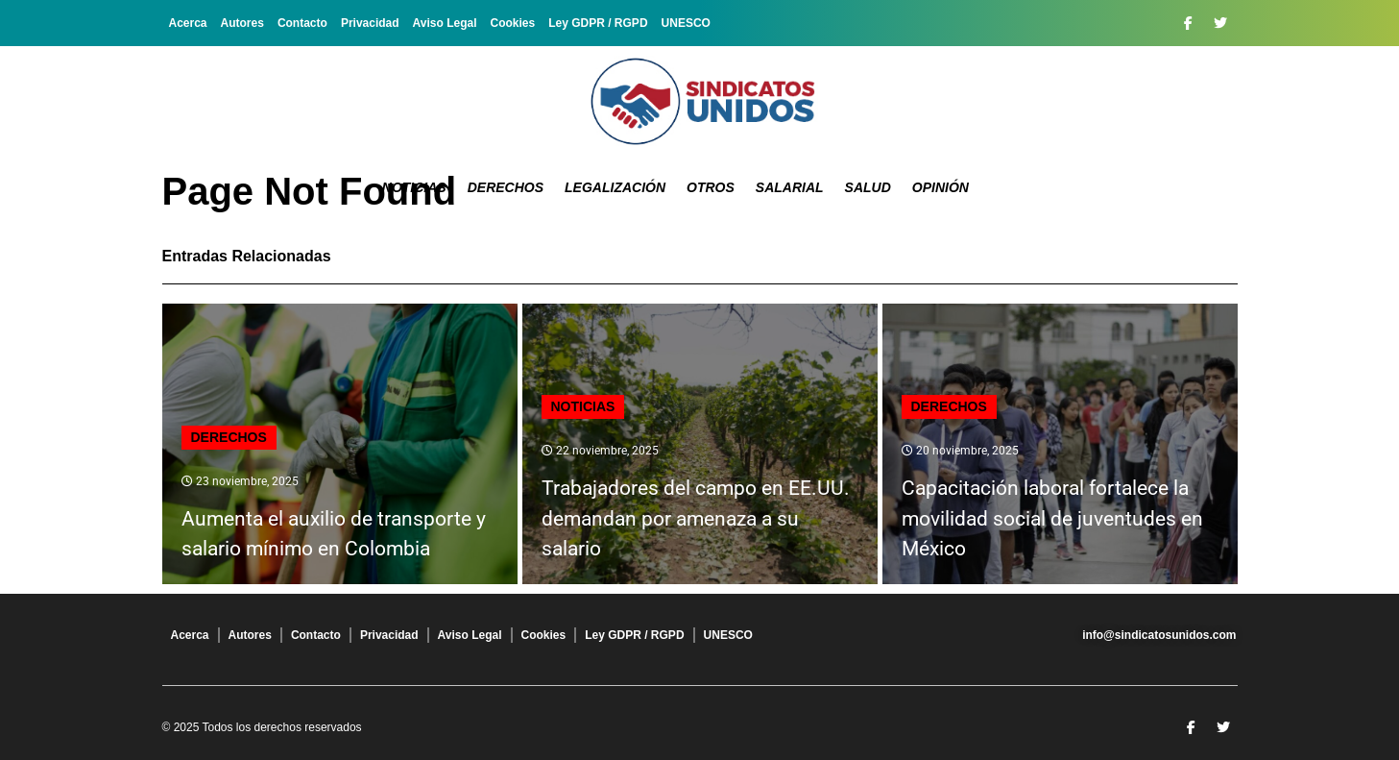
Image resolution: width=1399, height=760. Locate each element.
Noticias (414, 187)
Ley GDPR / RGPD (597, 23)
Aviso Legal (445, 23)
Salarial (790, 187)
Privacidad (370, 23)
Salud (868, 187)
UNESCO (686, 23)
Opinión (940, 187)
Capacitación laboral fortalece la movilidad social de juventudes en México (1052, 518)
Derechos (505, 187)
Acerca (188, 23)
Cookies (513, 23)
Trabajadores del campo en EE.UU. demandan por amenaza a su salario (696, 518)
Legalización (615, 187)
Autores (242, 23)
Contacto (302, 23)
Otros (711, 187)
